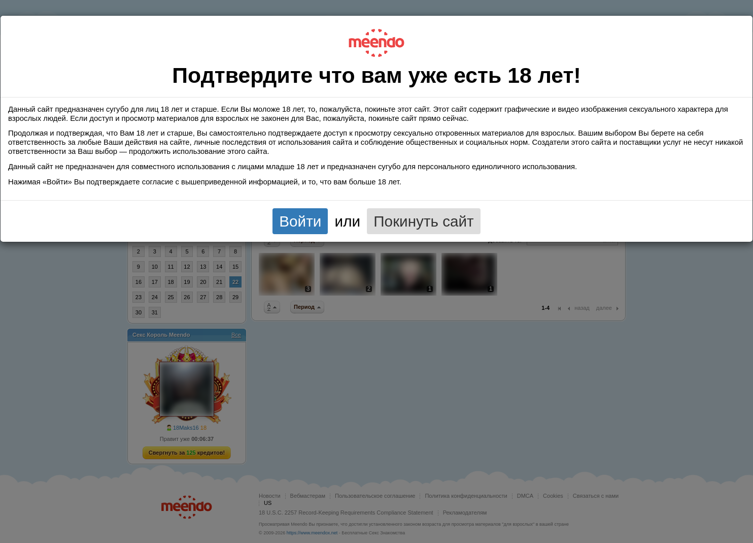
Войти (300, 221)
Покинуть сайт (423, 221)
